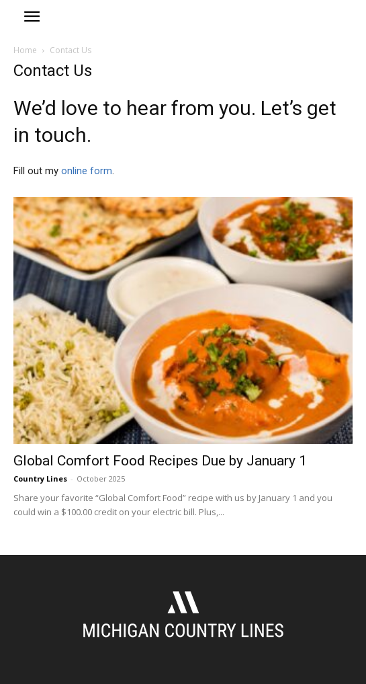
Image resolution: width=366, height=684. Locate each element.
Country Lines (40, 478)
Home (25, 50)
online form (86, 171)
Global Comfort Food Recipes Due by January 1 (160, 461)
